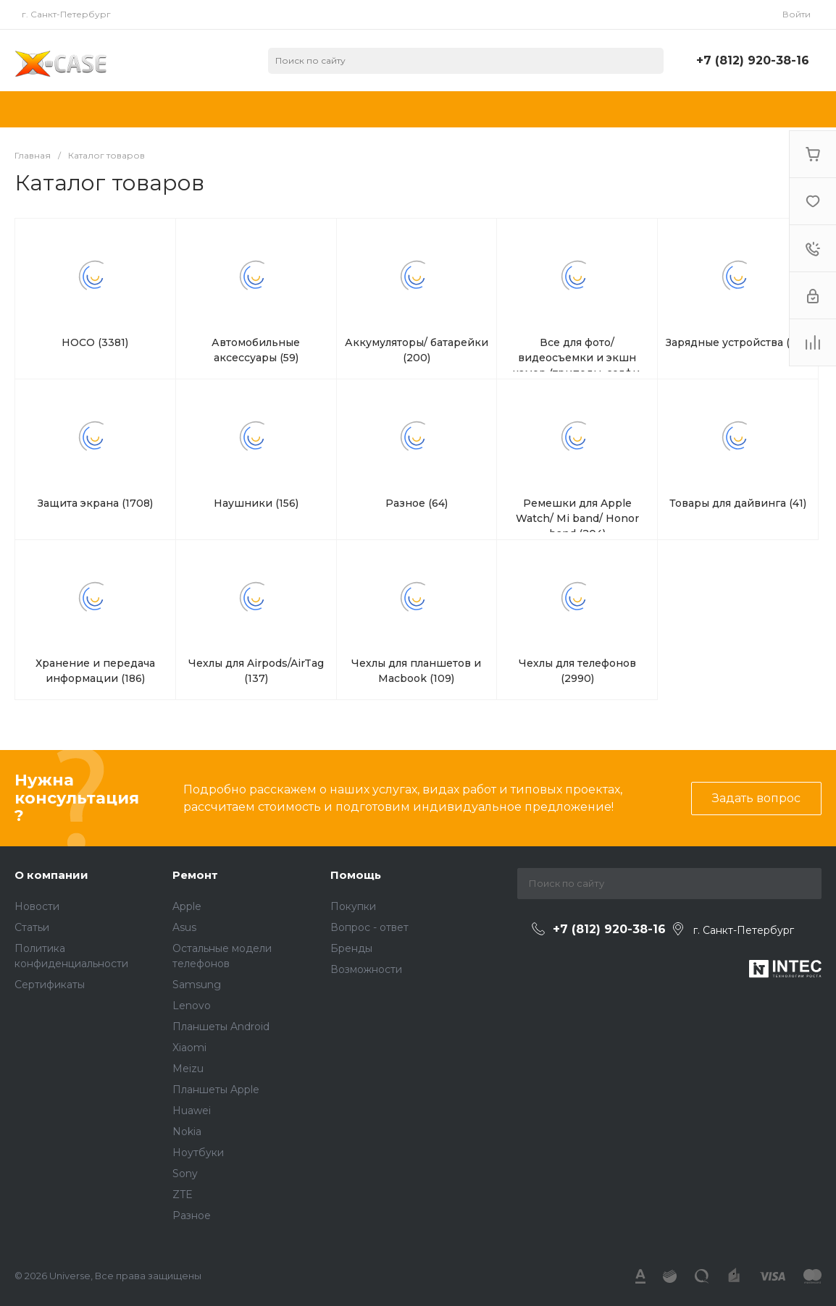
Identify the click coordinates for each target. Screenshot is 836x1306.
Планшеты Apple (215, 1089)
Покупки (353, 906)
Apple (186, 906)
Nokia (186, 1131)
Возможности (366, 969)
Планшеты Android (220, 1026)
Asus (184, 927)
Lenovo (191, 1005)
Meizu (188, 1068)
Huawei (191, 1110)
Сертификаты (49, 984)
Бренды (351, 948)
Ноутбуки (198, 1152)
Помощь (355, 875)
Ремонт (195, 875)
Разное (191, 1215)
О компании (51, 875)
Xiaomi (189, 1047)
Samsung (196, 984)
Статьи (31, 927)
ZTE (182, 1194)
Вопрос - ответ (369, 927)
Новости (36, 906)
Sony (185, 1173)
